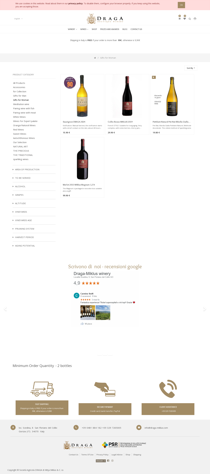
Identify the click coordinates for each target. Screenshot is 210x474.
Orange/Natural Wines (24, 125)
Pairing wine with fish (23, 108)
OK (181, 5)
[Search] (180, 67)
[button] (190, 68)
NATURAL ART (20, 146)
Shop (128, 454)
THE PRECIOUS (21, 150)
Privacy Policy (102, 454)
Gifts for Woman (21, 100)
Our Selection (20, 142)
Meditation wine (21, 104)
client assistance (168, 407)
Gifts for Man (19, 95)
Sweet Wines (19, 133)
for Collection (19, 91)
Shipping (137, 454)
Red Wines (18, 129)
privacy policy (75, 3)
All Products (19, 83)
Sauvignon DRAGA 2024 (74, 121)
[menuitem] (84, 29)
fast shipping (42, 404)
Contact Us (73, 454)
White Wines (19, 117)
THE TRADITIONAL (23, 155)
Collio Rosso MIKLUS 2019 (120, 121)
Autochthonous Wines (24, 138)
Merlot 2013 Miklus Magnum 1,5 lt (79, 184)
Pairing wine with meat (24, 112)
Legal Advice (117, 454)
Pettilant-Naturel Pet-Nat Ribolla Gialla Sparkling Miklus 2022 (170, 122)
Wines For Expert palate (25, 121)
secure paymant (105, 407)
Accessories (19, 87)
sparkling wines (20, 159)
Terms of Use (87, 454)
